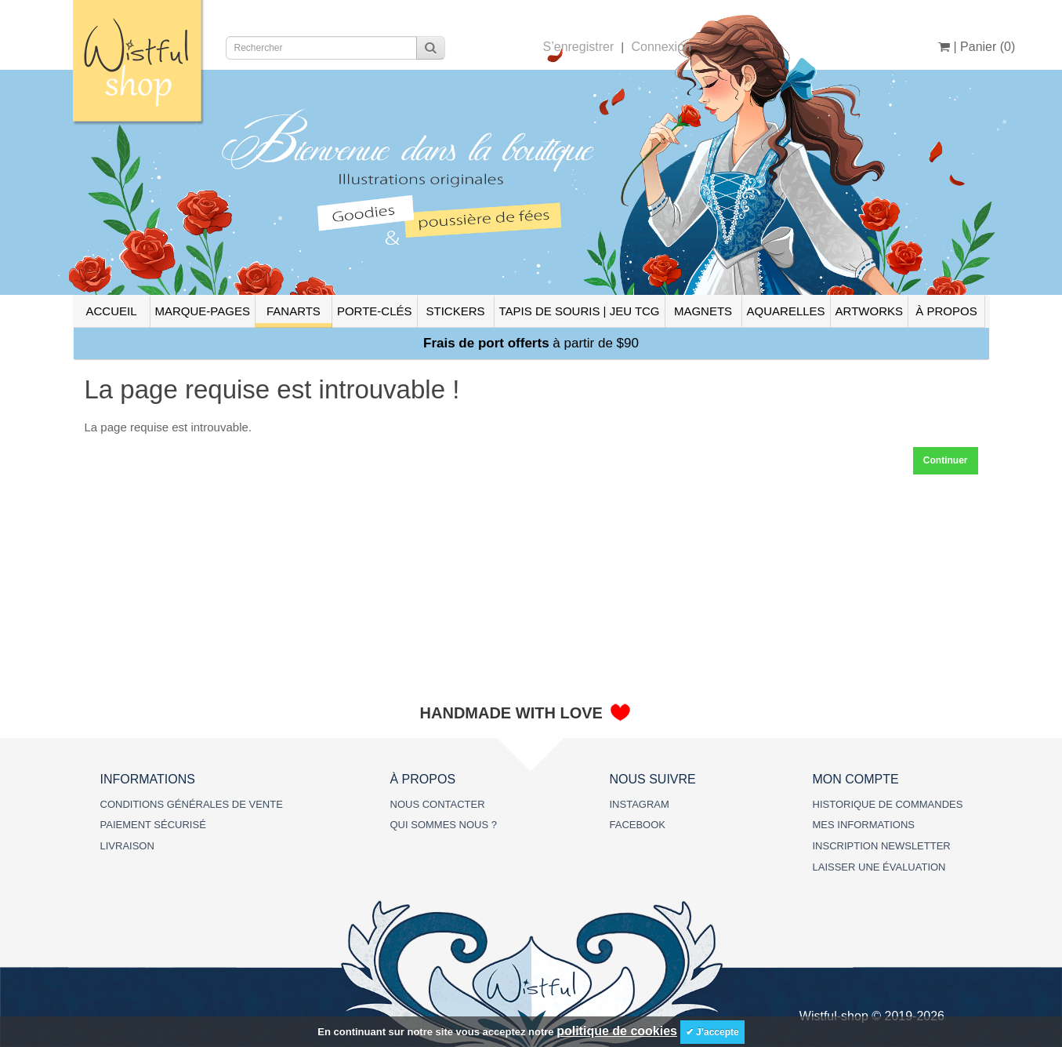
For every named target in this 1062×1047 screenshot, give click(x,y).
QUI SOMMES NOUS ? (444, 825)
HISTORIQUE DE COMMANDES (888, 804)
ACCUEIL (110, 311)
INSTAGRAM (639, 804)
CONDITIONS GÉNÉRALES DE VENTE (191, 804)
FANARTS (293, 311)
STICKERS (455, 311)
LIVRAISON (127, 846)
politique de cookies (616, 1031)
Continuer (945, 460)
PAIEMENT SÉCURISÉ (153, 825)
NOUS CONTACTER (437, 804)
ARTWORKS (869, 311)
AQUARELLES (786, 311)
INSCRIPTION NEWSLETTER (882, 846)
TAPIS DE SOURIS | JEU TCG (579, 311)
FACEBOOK (638, 825)
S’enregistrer (578, 46)
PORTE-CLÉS (374, 311)
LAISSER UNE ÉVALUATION (879, 867)
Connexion (661, 46)
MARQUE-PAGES (202, 311)
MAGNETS (703, 311)
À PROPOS (946, 311)
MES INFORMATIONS (864, 825)
